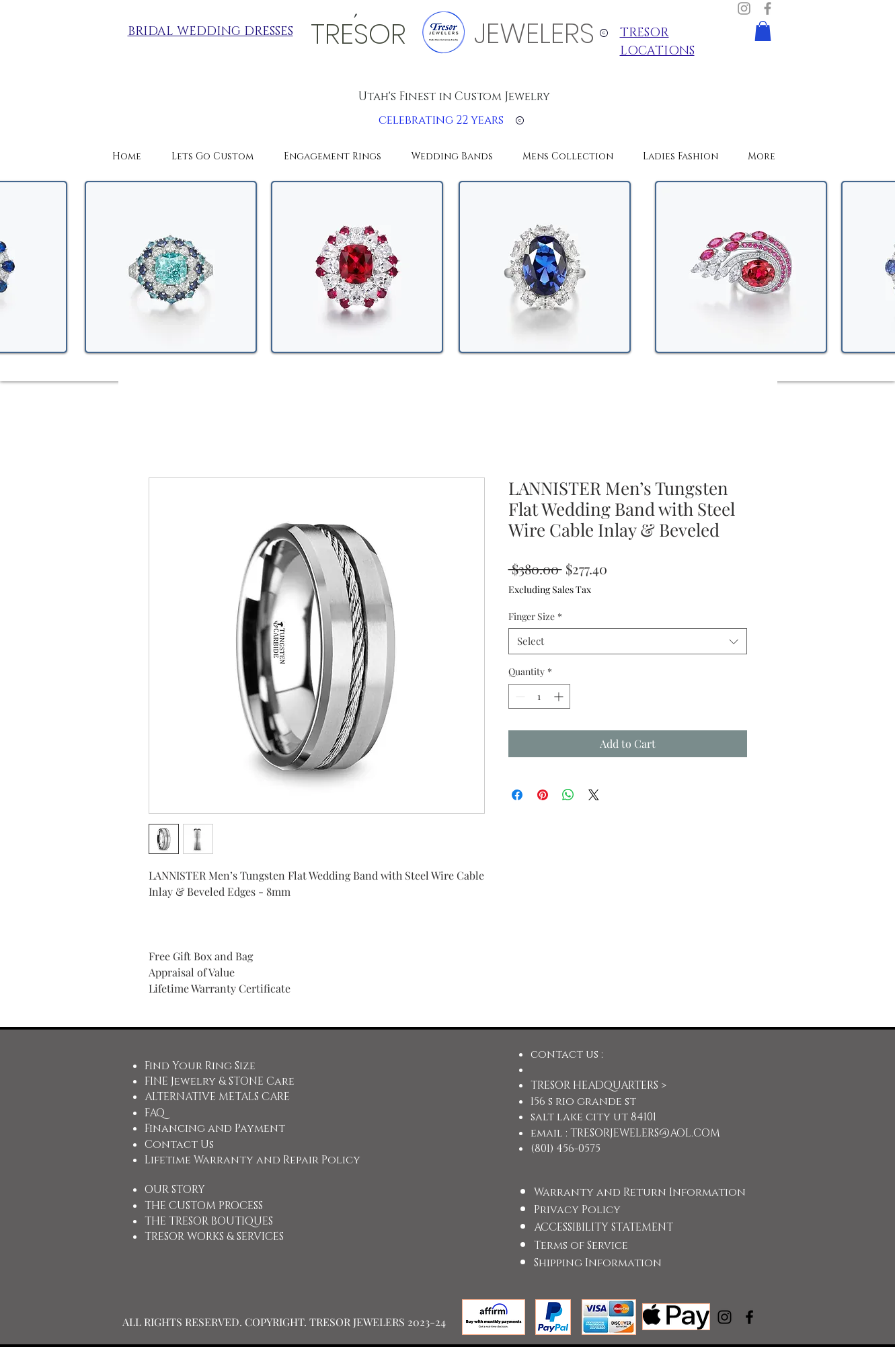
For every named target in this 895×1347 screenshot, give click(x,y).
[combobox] (627, 641)
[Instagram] (744, 8)
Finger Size (535, 616)
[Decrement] (518, 696)
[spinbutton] (539, 696)
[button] (762, 31)
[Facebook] (767, 8)
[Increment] (559, 696)
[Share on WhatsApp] (568, 795)
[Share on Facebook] (517, 795)
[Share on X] (594, 795)
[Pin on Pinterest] (543, 795)
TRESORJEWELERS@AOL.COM (645, 1133)
